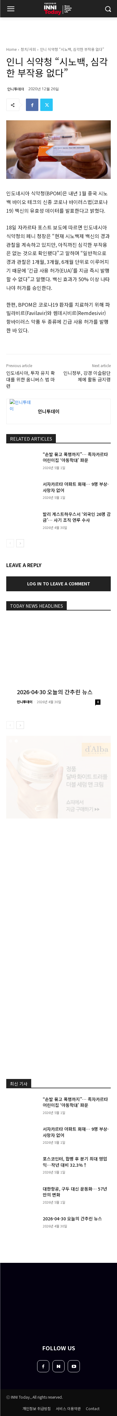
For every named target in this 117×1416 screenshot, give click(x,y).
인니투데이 (15, 88)
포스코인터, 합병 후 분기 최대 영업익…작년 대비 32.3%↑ (75, 1162)
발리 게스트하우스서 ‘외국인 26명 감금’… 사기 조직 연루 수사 (77, 517)
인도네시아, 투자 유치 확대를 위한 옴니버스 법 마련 (30, 379)
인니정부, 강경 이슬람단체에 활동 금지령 (87, 376)
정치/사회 (28, 49)
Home (11, 49)
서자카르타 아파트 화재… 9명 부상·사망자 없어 (76, 1132)
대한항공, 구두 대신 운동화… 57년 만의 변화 (75, 1192)
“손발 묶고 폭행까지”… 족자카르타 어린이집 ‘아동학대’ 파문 (75, 457)
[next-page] (20, 543)
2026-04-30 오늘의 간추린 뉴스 (55, 692)
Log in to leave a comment (58, 583)
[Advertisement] (58, 886)
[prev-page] (10, 543)
